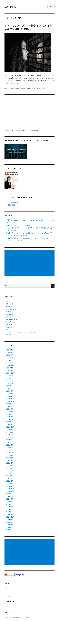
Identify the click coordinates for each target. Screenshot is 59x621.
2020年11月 (10, 489)
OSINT (23, 88)
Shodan (27, 88)
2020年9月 (9, 494)
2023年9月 (9, 404)
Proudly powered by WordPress (21, 617)
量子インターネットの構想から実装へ (18, 225)
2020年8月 (9, 496)
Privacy (8, 317)
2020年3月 (9, 509)
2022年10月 (10, 432)
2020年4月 (9, 507)
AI (7, 301)
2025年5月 (9, 355)
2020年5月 (9, 504)
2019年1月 (9, 525)
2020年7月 (9, 499)
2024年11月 (10, 370)
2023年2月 (9, 422)
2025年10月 (10, 352)
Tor (35, 88)
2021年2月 (9, 481)
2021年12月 (10, 458)
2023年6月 (9, 411)
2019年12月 (10, 514)
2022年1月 (9, 455)
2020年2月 (9, 512)
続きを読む (15, 83)
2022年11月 (10, 429)
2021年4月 (9, 476)
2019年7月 (9, 522)
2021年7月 (9, 468)
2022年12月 (10, 427)
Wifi (38, 88)
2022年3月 (9, 450)
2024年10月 (10, 373)
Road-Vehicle (10, 322)
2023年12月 (10, 396)
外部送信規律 (10, 205)
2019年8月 (9, 519)
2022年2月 (9, 453)
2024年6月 (9, 383)
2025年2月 (9, 363)
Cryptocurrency (11, 309)
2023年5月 (9, 414)
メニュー (50, 6)
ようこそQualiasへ (12, 202)
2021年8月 (9, 465)
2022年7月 (9, 440)
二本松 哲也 (10, 7)
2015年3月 (9, 527)
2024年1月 (9, 393)
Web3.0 (8, 329)
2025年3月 (9, 360)
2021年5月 (9, 473)
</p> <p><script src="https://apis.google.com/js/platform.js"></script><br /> (29, 111)
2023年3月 (9, 419)
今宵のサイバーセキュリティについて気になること (23, 332)
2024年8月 (9, 378)
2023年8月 (9, 406)
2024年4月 (9, 388)
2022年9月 (9, 435)
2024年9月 (9, 375)
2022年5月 (9, 445)
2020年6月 (9, 501)
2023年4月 (9, 417)
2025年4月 (9, 357)
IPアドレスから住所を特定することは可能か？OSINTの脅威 (28, 27)
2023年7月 (9, 409)
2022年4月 (9, 447)
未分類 (8, 335)
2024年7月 (9, 381)
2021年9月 (9, 463)
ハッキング (42, 88)
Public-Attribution (11, 319)
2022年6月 (9, 442)
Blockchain (9, 304)
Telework (9, 327)
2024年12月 (10, 368)
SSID (32, 88)
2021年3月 (9, 478)
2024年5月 (9, 386)
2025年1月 (9, 365)
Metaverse (9, 314)
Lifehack (9, 311)
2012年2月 (9, 530)
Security (16, 88)
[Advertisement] (30, 263)
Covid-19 (9, 306)
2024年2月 (9, 391)
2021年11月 (10, 460)
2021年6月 (9, 471)
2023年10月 (10, 401)
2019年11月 (10, 517)
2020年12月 (10, 486)
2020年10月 (10, 491)
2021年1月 (9, 483)
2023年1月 (9, 424)
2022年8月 (9, 437)
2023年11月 (10, 399)
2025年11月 (10, 350)
